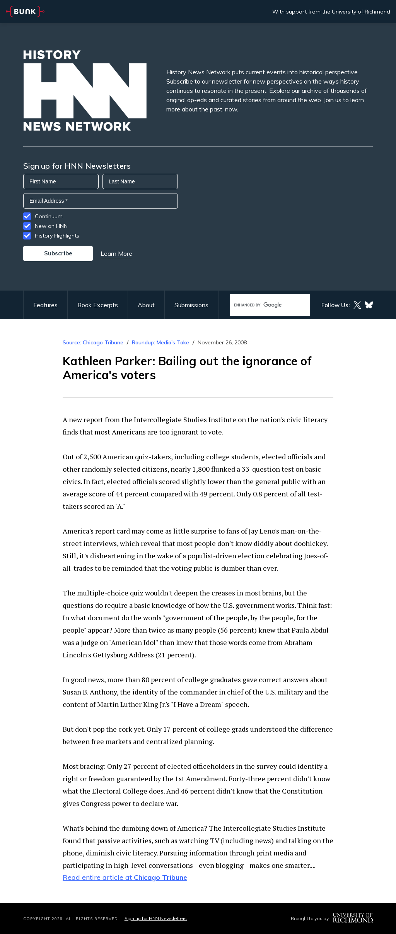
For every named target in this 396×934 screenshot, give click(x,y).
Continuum (49, 216)
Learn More (116, 253)
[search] (262, 305)
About (146, 305)
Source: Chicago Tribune (94, 342)
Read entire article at (125, 877)
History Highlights (57, 235)
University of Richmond (361, 11)
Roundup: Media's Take (160, 342)
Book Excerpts (97, 305)
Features (45, 305)
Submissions (191, 305)
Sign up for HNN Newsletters (156, 918)
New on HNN (51, 225)
